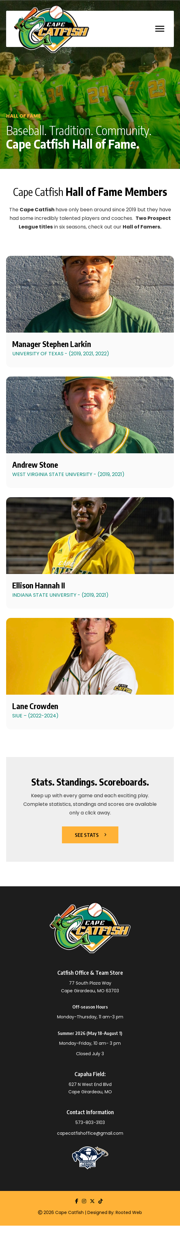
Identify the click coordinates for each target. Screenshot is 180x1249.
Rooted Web (129, 1212)
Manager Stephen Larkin (51, 344)
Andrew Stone (35, 465)
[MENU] (160, 29)
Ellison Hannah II (38, 585)
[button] (90, 834)
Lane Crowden (35, 706)
